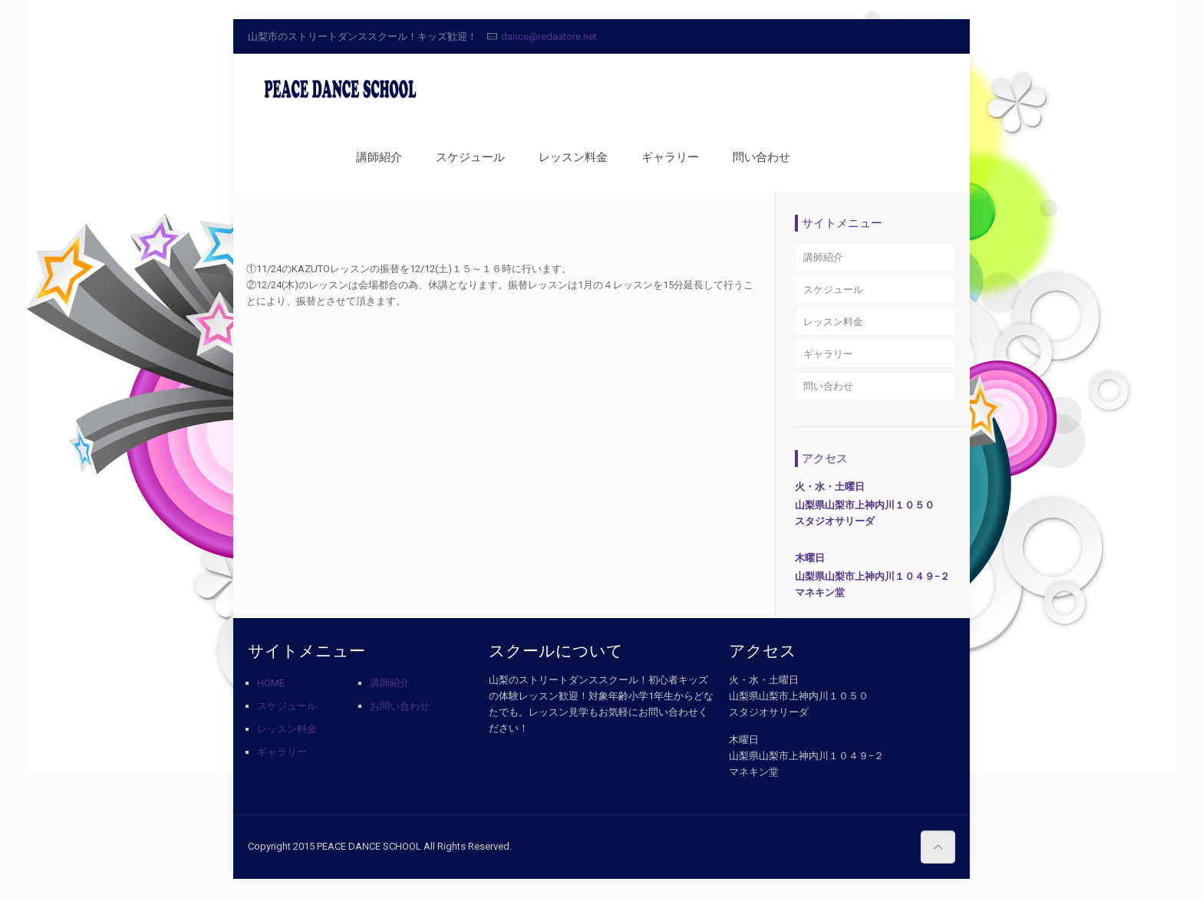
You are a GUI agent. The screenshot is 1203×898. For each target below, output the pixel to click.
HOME (271, 683)
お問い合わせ (400, 706)
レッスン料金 (833, 321)
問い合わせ (828, 386)
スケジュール (833, 289)
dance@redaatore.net (549, 36)
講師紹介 (823, 257)
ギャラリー (828, 354)
